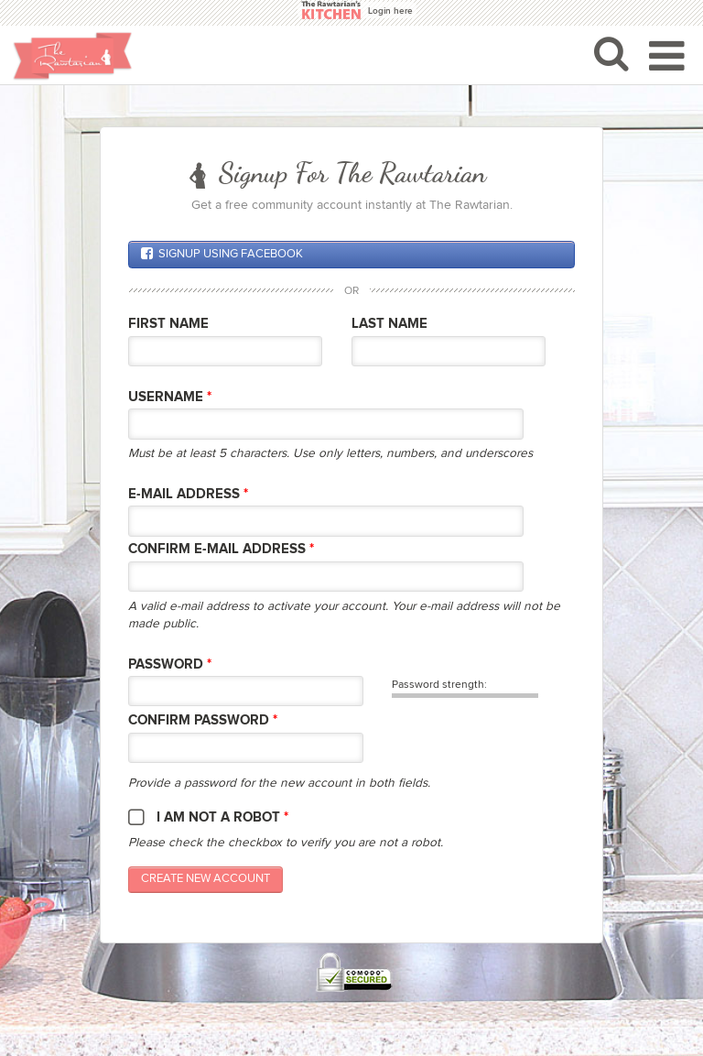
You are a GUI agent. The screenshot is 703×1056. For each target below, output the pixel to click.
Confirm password (202, 720)
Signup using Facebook (222, 253)
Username (169, 397)
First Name (168, 323)
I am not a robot (222, 817)
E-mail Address (188, 494)
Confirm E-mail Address (221, 549)
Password (169, 664)
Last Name (389, 323)
